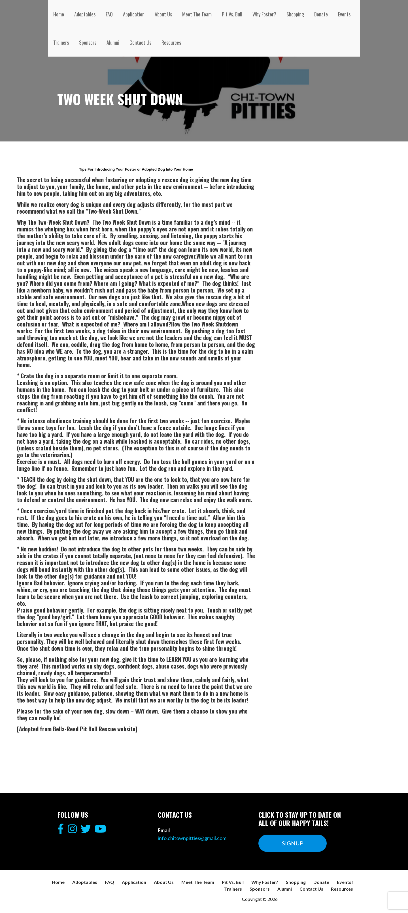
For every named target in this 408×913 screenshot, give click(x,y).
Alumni (113, 42)
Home (58, 14)
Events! (345, 14)
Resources (171, 42)
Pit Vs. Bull (232, 14)
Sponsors (87, 42)
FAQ (109, 14)
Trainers (61, 42)
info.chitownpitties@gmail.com (192, 838)
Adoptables (84, 14)
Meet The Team (197, 14)
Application (133, 14)
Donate (321, 14)
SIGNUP (292, 843)
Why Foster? (264, 14)
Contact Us (140, 42)
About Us (163, 14)
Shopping (295, 14)
